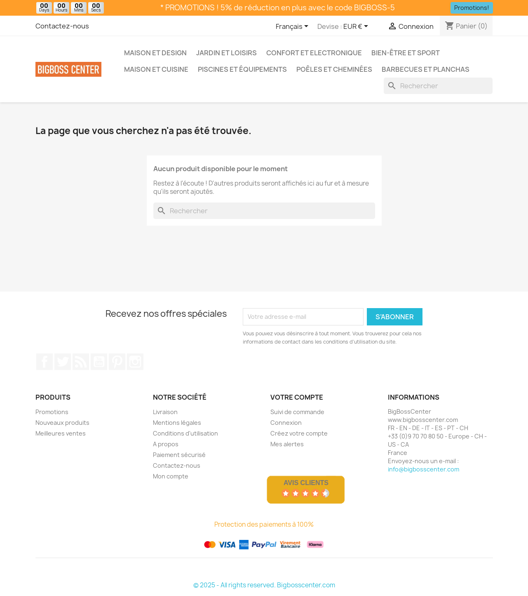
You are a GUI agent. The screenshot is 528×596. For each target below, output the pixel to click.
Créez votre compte (299, 433)
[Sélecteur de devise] (357, 27)
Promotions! (471, 8)
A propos (165, 444)
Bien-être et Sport (405, 52)
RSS (81, 361)
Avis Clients (306, 482)
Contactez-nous (62, 26)
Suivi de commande (297, 412)
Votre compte (296, 397)
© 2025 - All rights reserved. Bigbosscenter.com (264, 585)
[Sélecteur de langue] (293, 27)
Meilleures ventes (60, 433)
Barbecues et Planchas (425, 69)
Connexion (286, 422)
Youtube (99, 361)
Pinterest (117, 361)
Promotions (51, 412)
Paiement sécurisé (179, 455)
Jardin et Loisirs (226, 52)
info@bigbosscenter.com (423, 469)
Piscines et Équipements (242, 69)
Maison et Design (155, 52)
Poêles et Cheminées (334, 69)
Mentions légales (177, 422)
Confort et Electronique (314, 52)
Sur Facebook (44, 361)
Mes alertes (287, 444)
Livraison (165, 412)
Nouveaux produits (62, 422)
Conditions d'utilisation (185, 433)
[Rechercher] (438, 86)
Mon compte (170, 476)
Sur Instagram (135, 361)
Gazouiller (62, 361)
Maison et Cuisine (156, 69)
